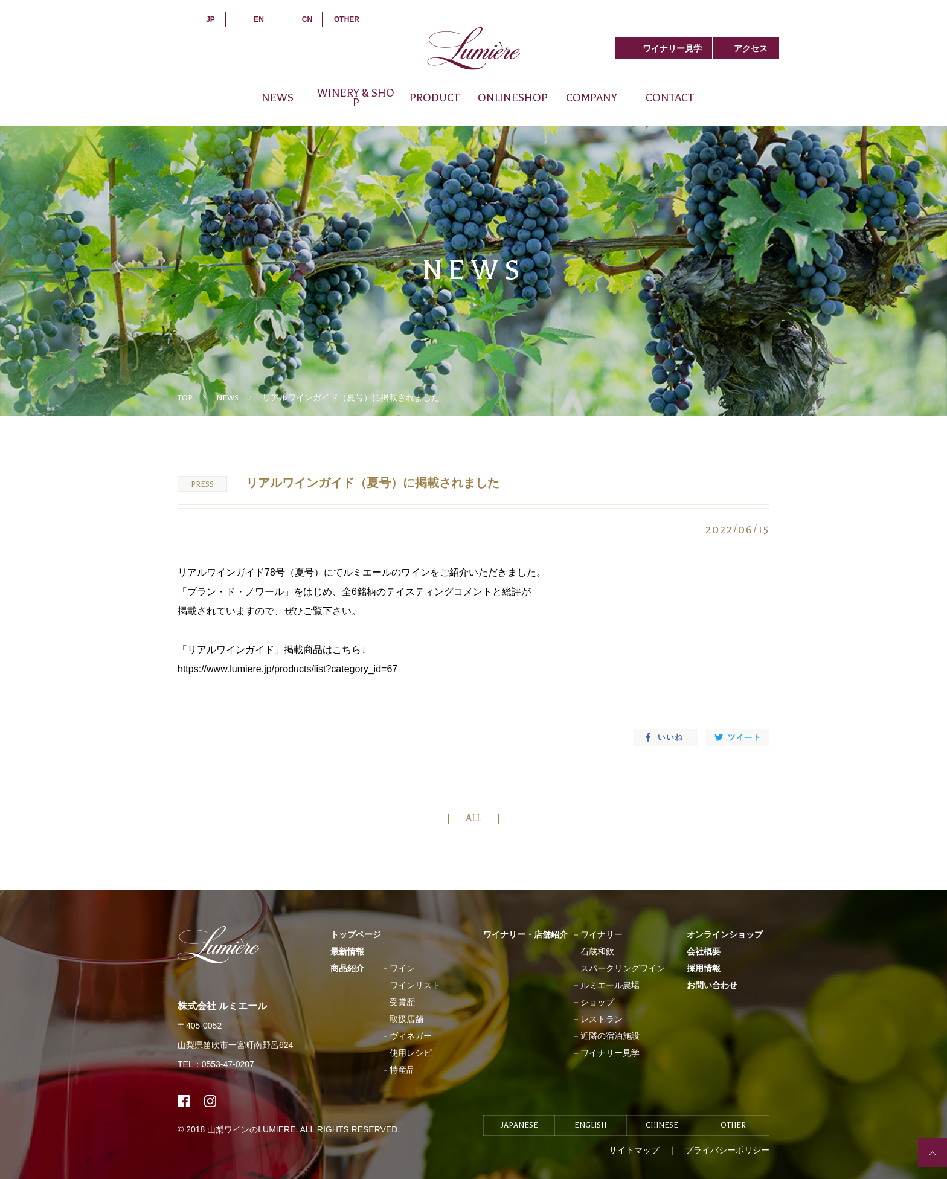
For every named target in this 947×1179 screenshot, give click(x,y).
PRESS (202, 484)
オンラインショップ (725, 934)
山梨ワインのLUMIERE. (253, 1129)
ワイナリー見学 (672, 48)
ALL (473, 818)
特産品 (402, 1070)
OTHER (346, 19)
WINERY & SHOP (355, 98)
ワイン (402, 968)
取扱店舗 (406, 1019)
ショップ (597, 1002)
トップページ (355, 934)
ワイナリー (601, 934)
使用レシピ (411, 1053)
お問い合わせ (712, 985)
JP (210, 19)
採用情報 (704, 968)
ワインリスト (415, 985)
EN (259, 19)
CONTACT (670, 98)
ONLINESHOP (513, 98)
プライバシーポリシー (727, 1150)
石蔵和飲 (597, 951)
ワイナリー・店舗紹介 (525, 934)
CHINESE (662, 1125)
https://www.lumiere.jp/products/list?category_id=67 (287, 669)
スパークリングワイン (622, 968)
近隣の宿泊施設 (610, 1036)
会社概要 (704, 951)
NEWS (278, 98)
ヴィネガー (411, 1036)
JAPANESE (519, 1125)
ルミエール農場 (610, 985)
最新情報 (347, 951)
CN (307, 19)
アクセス (751, 48)
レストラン (601, 1019)
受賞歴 (402, 1002)
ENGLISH (590, 1125)
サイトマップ (634, 1150)
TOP (185, 398)
